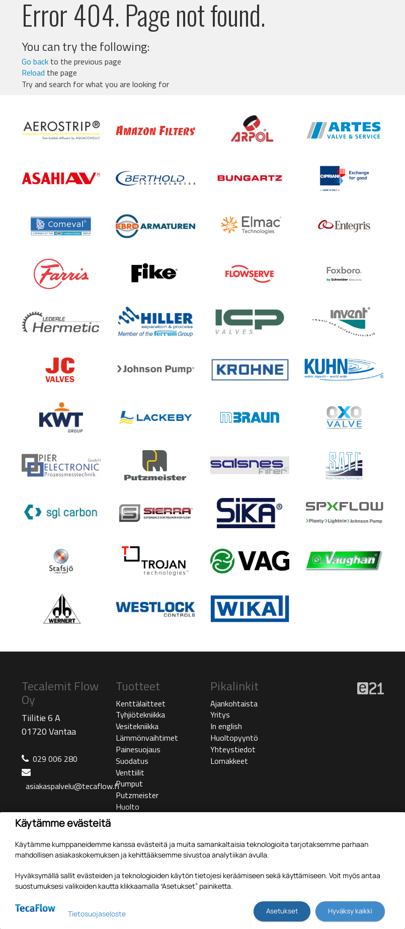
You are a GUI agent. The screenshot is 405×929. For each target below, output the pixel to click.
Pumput (129, 783)
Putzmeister (137, 795)
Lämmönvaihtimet (147, 738)
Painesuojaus (138, 749)
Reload (33, 72)
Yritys (220, 714)
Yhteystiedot (233, 749)
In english (226, 726)
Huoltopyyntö (234, 738)
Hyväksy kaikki (350, 910)
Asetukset (282, 910)
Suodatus (132, 761)
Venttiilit (130, 772)
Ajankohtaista (234, 703)
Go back (35, 61)
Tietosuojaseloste (97, 913)
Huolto (127, 807)
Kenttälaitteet (141, 703)
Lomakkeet (229, 761)
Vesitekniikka (137, 726)
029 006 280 (55, 759)
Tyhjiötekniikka (140, 714)
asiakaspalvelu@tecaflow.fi (72, 786)
